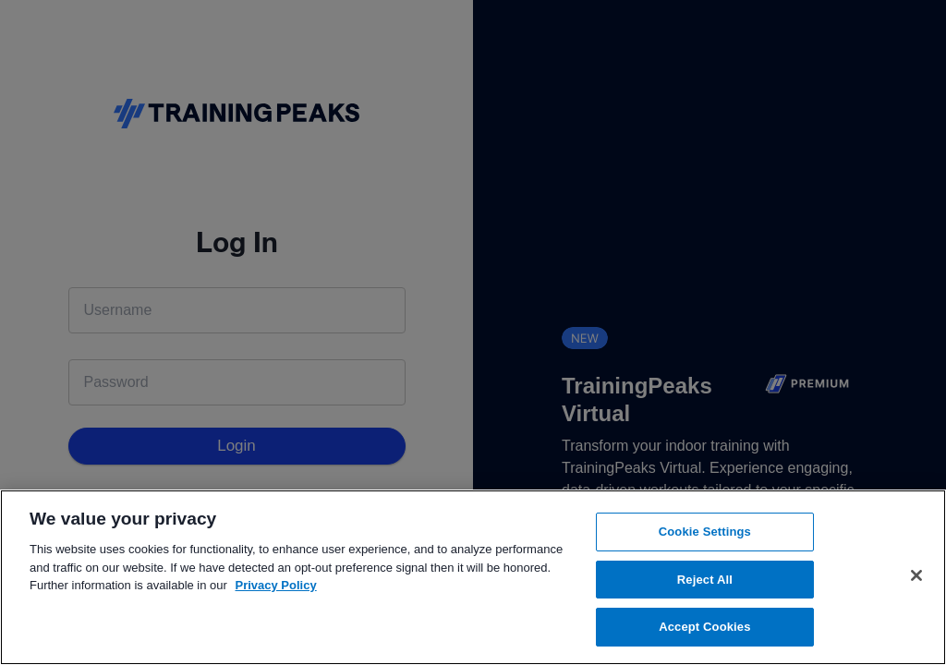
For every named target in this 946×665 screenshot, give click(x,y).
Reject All (705, 579)
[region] (473, 577)
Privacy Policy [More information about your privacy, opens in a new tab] (276, 585)
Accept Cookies (704, 627)
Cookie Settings (705, 531)
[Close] (916, 575)
